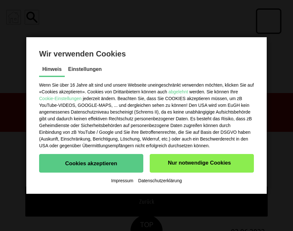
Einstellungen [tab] (85, 69)
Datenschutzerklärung (160, 180)
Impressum (122, 180)
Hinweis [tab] (52, 69)
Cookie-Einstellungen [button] (60, 98)
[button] (91, 163)
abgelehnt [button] (178, 91)
